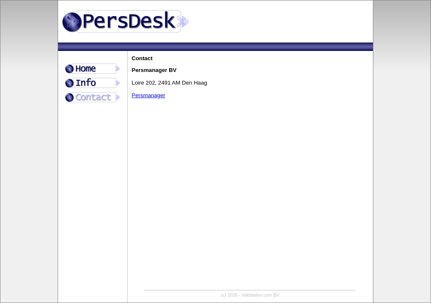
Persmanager (148, 95)
